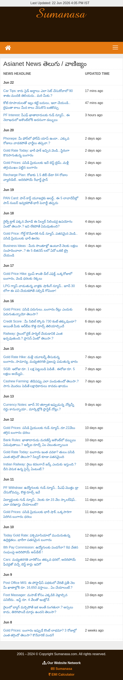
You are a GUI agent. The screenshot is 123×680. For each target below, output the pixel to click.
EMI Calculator (62, 674)
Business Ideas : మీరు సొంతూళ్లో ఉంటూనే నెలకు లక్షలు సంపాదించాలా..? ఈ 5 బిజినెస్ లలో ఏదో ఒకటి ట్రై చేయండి (40, 250)
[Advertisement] (61, 30)
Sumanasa (61, 668)
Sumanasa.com (61, 13)
